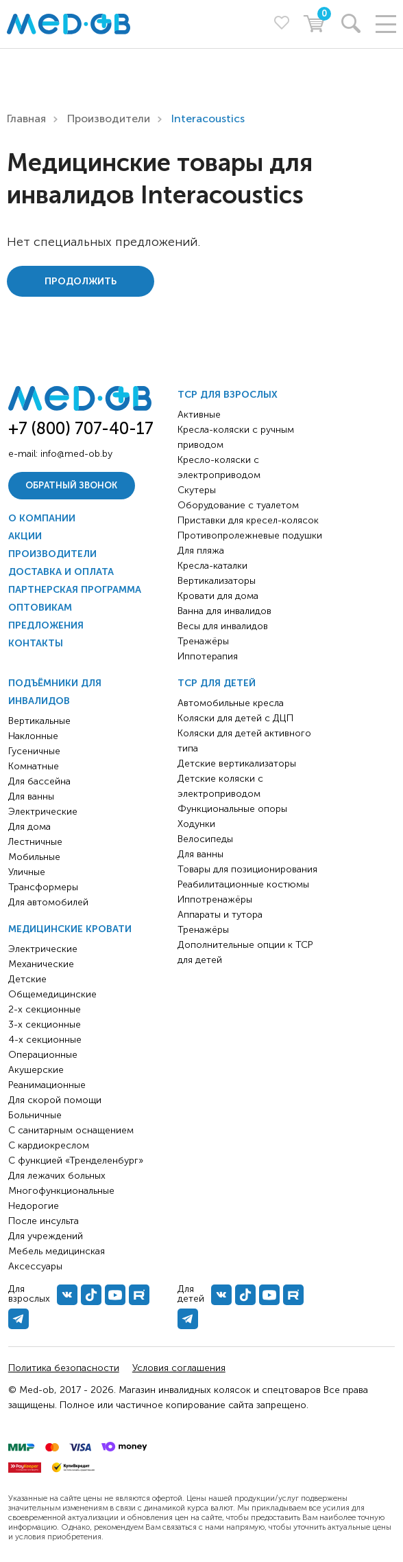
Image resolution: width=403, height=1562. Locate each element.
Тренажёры (203, 641)
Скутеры (197, 490)
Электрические (42, 811)
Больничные (35, 1115)
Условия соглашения (178, 1368)
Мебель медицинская (56, 1251)
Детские (27, 979)
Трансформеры (43, 887)
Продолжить (81, 281)
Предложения (46, 625)
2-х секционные (44, 1009)
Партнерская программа (74, 590)
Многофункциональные (61, 1191)
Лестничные (35, 842)
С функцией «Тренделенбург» (75, 1160)
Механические (41, 964)
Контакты (35, 643)
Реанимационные (47, 1085)
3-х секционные (44, 1024)
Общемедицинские (52, 994)
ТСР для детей (217, 683)
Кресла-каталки (212, 565)
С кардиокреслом (48, 1145)
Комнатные (33, 766)
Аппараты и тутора (220, 914)
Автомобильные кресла (231, 703)
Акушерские (36, 1070)
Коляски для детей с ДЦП (235, 718)
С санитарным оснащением (71, 1130)
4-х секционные (45, 1039)
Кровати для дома (218, 596)
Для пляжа (201, 550)
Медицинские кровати (70, 929)
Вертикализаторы (217, 581)
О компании (41, 518)
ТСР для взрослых (228, 394)
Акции (25, 536)
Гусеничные (34, 751)
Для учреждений (45, 1236)
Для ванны (31, 796)
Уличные (26, 872)
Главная (26, 118)
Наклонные (33, 736)
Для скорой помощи (54, 1100)
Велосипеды (205, 839)
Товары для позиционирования (247, 869)
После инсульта (43, 1221)
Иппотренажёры (215, 899)
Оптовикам (40, 607)
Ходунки (196, 824)
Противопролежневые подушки (250, 535)
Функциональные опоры (232, 809)
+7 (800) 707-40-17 (81, 428)
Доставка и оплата (61, 572)
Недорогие (33, 1206)
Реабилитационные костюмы (243, 884)
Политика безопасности (63, 1368)
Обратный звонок (71, 485)
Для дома (29, 827)
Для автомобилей (48, 902)
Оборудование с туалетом (238, 505)
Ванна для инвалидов (224, 611)
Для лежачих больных (57, 1175)
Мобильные (34, 857)
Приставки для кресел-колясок (248, 520)
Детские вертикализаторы (237, 763)
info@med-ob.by (76, 454)
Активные (199, 414)
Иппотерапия (208, 656)
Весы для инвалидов (223, 626)
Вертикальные (39, 721)
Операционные (42, 1055)
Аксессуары (35, 1266)
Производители (108, 118)
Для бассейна (39, 781)
